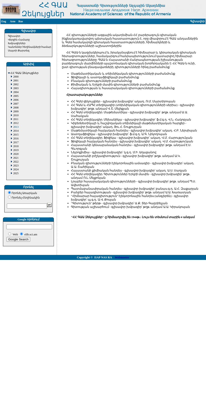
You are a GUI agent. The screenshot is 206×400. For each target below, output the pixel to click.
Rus (20, 21)
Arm (12, 21)
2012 (15, 123)
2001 (15, 80)
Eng (3, 21)
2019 (15, 150)
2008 (15, 107)
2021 (15, 157)
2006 (15, 99)
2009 (15, 111)
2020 (15, 154)
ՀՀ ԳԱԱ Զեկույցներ (24, 73)
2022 (15, 161)
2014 (15, 130)
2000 (15, 76)
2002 (15, 84)
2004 (15, 92)
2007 (15, 103)
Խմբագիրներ (16, 43)
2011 (15, 119)
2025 (15, 173)
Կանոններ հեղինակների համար (29, 46)
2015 (15, 134)
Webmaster (122, 257)
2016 (15, 138)
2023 (15, 165)
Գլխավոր (14, 36)
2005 (15, 96)
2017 (15, 142)
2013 (15, 127)
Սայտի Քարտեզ (18, 50)
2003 (15, 88)
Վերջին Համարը (19, 39)
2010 (15, 115)
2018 (15, 146)
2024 (15, 169)
